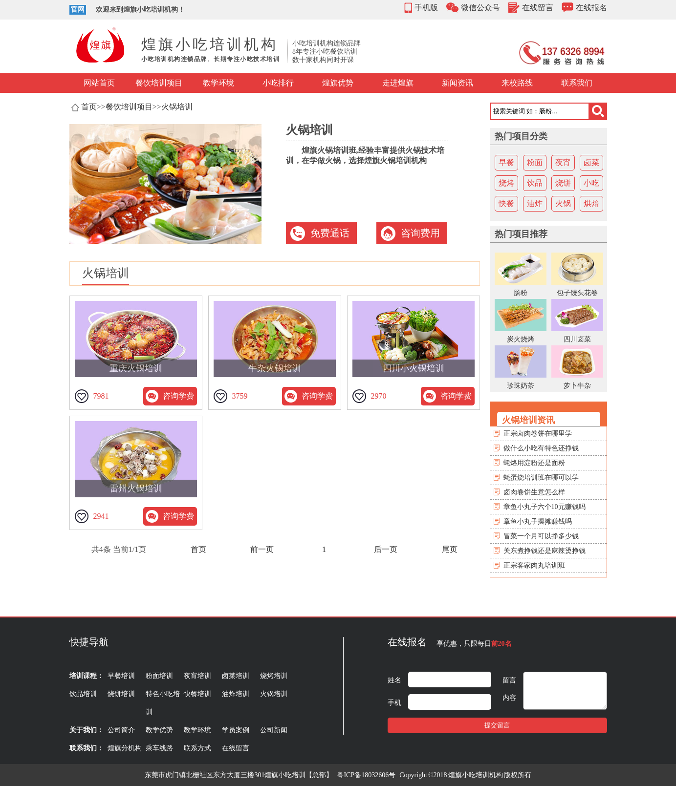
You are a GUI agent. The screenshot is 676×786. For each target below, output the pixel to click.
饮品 (535, 183)
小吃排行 (278, 83)
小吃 (591, 183)
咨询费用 (420, 233)
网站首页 (99, 83)
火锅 (563, 203)
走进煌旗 (398, 83)
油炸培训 (235, 694)
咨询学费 (178, 396)
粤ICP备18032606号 (366, 775)
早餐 (506, 162)
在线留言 (537, 7)
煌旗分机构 (125, 748)
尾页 (450, 549)
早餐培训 (121, 676)
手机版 (426, 7)
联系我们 (576, 83)
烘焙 (591, 203)
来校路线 (517, 83)
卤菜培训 (235, 676)
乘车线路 (159, 748)
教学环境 (218, 83)
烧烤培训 (273, 676)
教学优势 (159, 730)
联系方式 (197, 748)
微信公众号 (480, 7)
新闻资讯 (457, 83)
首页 (89, 107)
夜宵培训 (197, 676)
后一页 (385, 549)
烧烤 (506, 183)
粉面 (535, 162)
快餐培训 (197, 694)
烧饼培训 (121, 694)
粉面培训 (159, 676)
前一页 (262, 549)
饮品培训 (83, 694)
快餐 (506, 203)
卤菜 (591, 162)
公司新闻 (273, 730)
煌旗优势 (337, 83)
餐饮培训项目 (158, 83)
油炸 (535, 203)
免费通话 (329, 233)
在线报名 (591, 7)
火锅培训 (177, 107)
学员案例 (235, 730)
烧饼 (563, 183)
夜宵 (563, 162)
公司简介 (121, 730)
